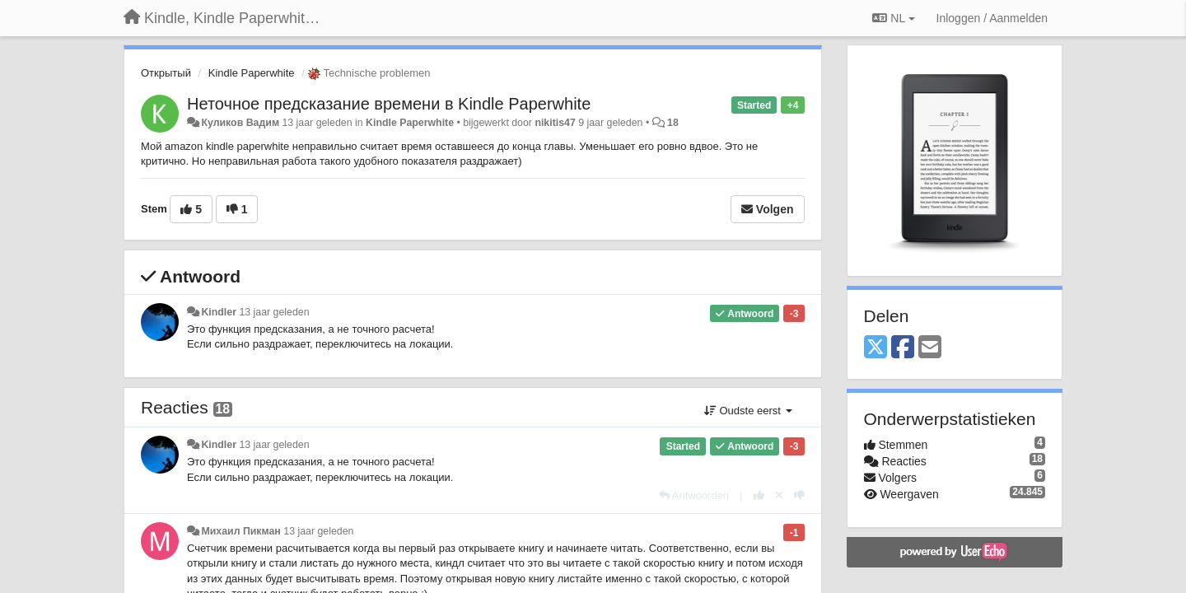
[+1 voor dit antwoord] (759, 495)
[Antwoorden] (694, 495)
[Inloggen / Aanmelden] (992, 18)
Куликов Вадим (240, 122)
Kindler (218, 312)
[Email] (929, 348)
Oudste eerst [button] (748, 410)
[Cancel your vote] (779, 495)
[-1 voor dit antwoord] (799, 495)
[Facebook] (902, 348)
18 (673, 122)
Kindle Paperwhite (251, 73)
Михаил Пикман (240, 531)
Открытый (166, 73)
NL (893, 18)
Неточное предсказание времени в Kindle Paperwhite (389, 104)
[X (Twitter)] (875, 348)
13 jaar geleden (274, 312)
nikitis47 (555, 122)
